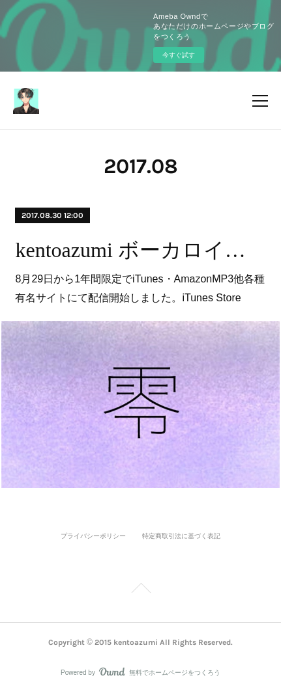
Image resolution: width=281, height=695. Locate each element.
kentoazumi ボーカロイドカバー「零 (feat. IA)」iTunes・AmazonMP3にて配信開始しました (140, 250)
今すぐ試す (178, 55)
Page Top (140, 590)
